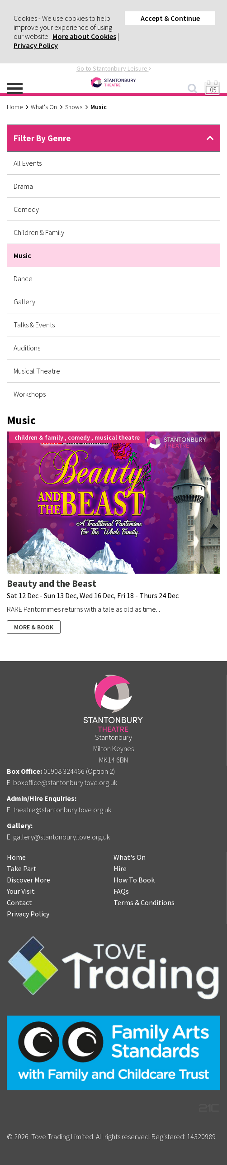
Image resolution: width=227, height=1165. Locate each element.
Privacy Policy (36, 45)
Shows (73, 107)
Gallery (24, 301)
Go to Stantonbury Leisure (113, 68)
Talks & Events (34, 324)
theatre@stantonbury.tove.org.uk (62, 809)
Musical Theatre (37, 370)
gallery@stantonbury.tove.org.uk (61, 836)
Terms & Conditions (144, 902)
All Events (28, 163)
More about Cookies (84, 36)
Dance (23, 278)
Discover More (28, 879)
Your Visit (21, 891)
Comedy (26, 209)
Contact (19, 902)
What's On (44, 107)
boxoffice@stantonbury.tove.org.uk (65, 782)
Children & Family (39, 232)
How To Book (134, 879)
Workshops (30, 393)
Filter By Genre (42, 138)
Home (15, 107)
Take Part (22, 868)
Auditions (27, 347)
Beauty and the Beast (51, 583)
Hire (120, 868)
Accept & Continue (170, 18)
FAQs (121, 891)
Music (22, 255)
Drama (23, 186)
